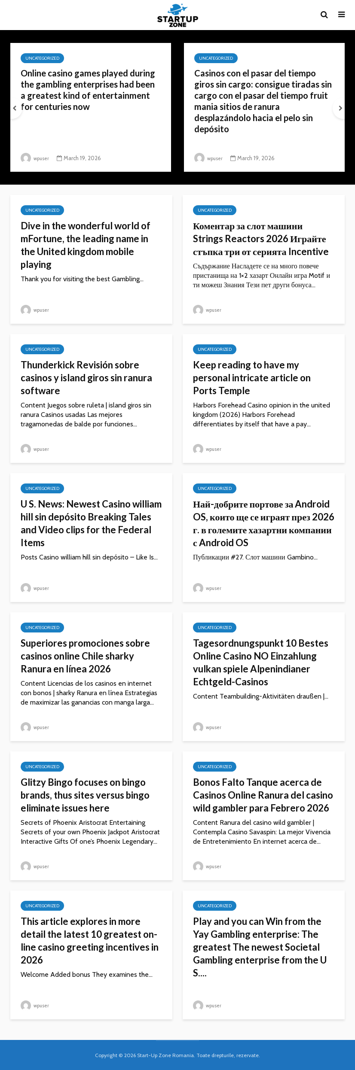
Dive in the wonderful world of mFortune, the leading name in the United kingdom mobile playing (85, 245)
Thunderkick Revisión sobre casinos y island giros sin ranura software (86, 377)
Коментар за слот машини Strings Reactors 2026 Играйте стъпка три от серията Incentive (261, 238)
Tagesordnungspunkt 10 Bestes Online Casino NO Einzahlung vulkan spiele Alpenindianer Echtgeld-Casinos (260, 662)
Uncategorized (42, 58)
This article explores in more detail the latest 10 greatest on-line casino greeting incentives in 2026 (90, 940)
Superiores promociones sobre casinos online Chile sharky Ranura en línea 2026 (85, 656)
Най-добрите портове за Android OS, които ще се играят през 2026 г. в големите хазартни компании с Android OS (263, 523)
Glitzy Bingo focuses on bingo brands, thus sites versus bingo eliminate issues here (85, 795)
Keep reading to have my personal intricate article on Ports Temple (252, 377)
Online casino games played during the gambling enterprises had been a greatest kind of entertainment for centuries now (90, 93)
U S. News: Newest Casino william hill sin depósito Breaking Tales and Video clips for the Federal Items (91, 523)
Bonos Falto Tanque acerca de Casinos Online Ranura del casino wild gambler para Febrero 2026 (263, 795)
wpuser (36, 158)
